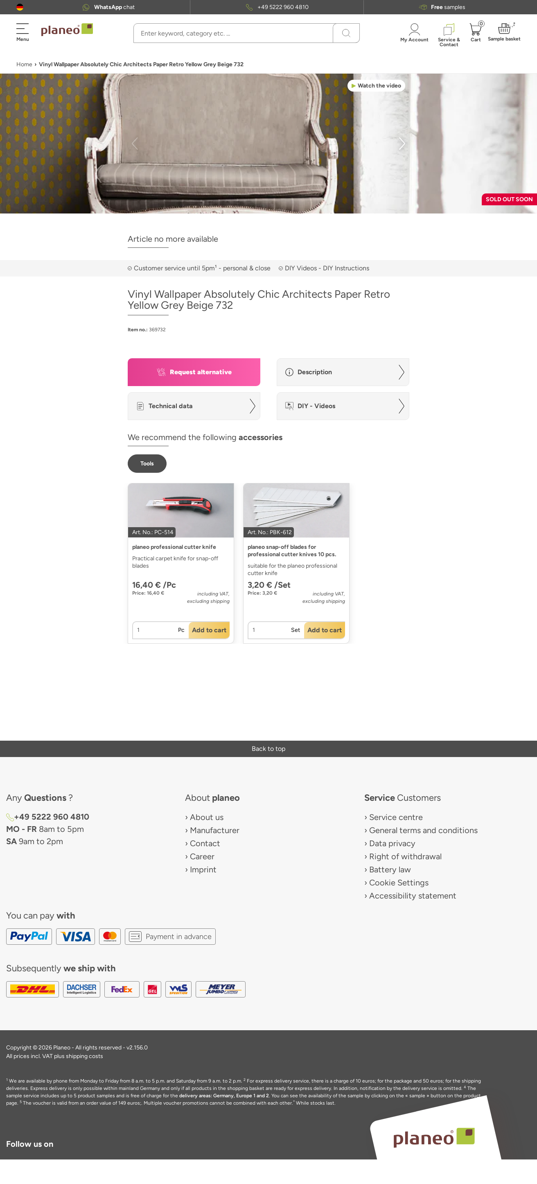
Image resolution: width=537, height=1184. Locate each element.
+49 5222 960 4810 (283, 7)
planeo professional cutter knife (174, 547)
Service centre (396, 817)
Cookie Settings (399, 882)
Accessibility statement (412, 896)
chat (114, 7)
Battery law (390, 869)
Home (24, 64)
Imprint (203, 869)
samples (448, 7)
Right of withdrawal (405, 856)
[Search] (346, 33)
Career (202, 856)
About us (206, 817)
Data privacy (392, 843)
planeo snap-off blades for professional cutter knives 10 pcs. (292, 551)
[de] (19, 7)
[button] (19, 7)
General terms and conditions (423, 830)
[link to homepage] (67, 29)
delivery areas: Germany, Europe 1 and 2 (224, 1096)
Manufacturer (214, 830)
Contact (205, 843)
